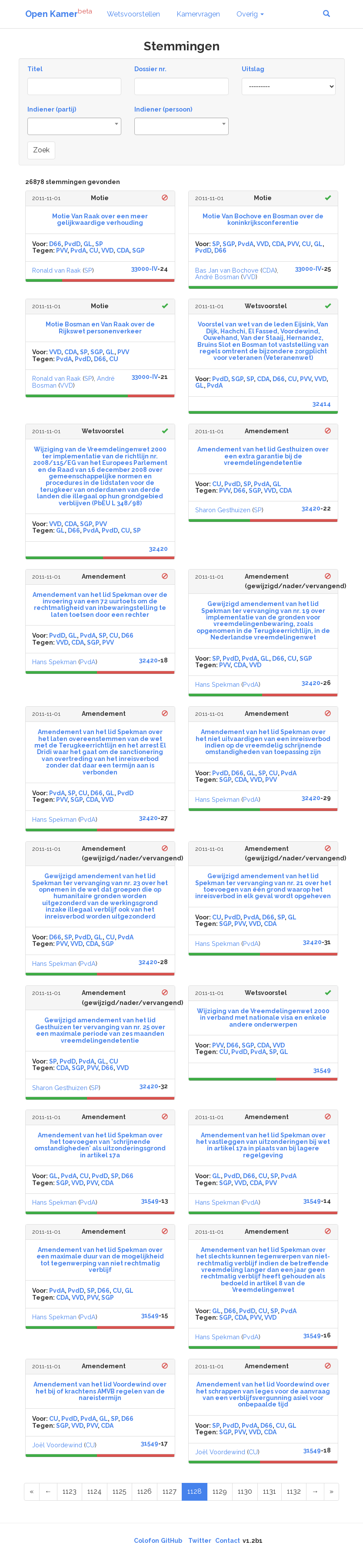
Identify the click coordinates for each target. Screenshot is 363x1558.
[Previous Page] (48, 1492)
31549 (322, 1070)
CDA (123, 250)
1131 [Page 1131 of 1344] (269, 1491)
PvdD (72, 243)
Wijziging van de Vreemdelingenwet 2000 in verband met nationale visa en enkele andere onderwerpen (263, 1018)
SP (99, 243)
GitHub (171, 1540)
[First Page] (32, 1492)
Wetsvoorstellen (133, 14)
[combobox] (74, 126)
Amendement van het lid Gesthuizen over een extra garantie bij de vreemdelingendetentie (263, 456)
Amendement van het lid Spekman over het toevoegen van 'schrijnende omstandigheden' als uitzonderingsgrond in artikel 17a (100, 1145)
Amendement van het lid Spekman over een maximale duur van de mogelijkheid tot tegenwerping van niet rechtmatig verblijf (100, 1259)
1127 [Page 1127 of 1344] (170, 1491)
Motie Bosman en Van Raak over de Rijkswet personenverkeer (100, 327)
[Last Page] (331, 1492)
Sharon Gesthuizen (222, 510)
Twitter (199, 1540)
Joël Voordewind (57, 1445)
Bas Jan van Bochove (227, 270)
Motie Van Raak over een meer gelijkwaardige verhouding (100, 219)
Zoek (41, 150)
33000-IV (144, 268)
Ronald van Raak (56, 270)
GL (87, 243)
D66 (55, 243)
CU (93, 250)
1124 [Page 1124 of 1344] (94, 1491)
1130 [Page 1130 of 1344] (245, 1491)
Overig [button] (250, 14)
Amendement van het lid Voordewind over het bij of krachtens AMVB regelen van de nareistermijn (100, 1391)
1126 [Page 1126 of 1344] (144, 1491)
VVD (107, 250)
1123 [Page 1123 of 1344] (70, 1491)
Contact (227, 1540)
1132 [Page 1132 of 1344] (294, 1491)
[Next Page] (315, 1492)
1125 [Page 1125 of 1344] (120, 1491)
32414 (322, 403)
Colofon (146, 1540)
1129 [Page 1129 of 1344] (220, 1491)
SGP (138, 250)
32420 (158, 548)
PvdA (78, 250)
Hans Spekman (54, 661)
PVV (61, 250)
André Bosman (217, 276)
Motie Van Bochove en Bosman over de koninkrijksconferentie (263, 219)
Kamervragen (198, 14)
